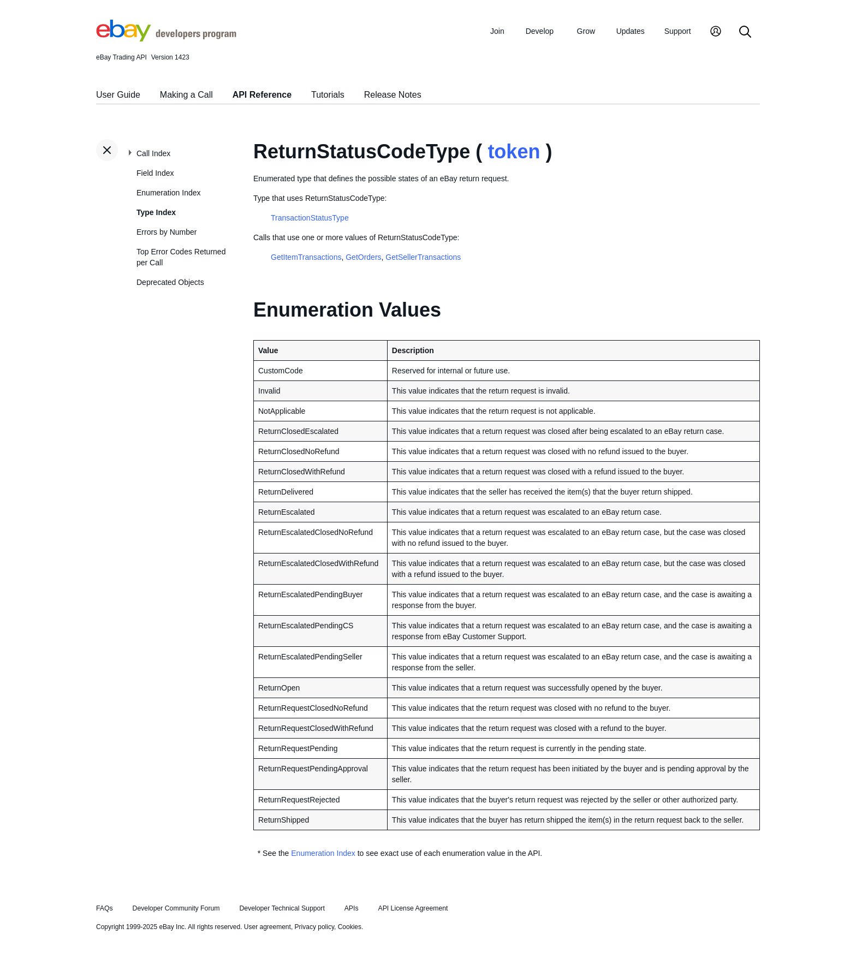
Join (497, 31)
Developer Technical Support (281, 908)
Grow (586, 31)
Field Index (155, 173)
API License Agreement (413, 908)
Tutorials (327, 94)
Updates (630, 31)
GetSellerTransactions (423, 257)
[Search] (745, 32)
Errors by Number (166, 232)
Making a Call (186, 94)
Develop (540, 31)
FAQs (104, 908)
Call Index (153, 153)
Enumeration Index (168, 192)
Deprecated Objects (170, 282)
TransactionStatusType (310, 217)
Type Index (156, 212)
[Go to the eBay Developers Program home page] (166, 38)
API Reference (262, 94)
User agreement (267, 927)
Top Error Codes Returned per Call (180, 257)
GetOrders (363, 257)
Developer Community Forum (176, 908)
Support (677, 31)
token (514, 151)
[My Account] (715, 32)
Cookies (349, 927)
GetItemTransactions (306, 257)
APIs (351, 908)
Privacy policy (314, 927)
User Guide (118, 94)
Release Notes (392, 94)
